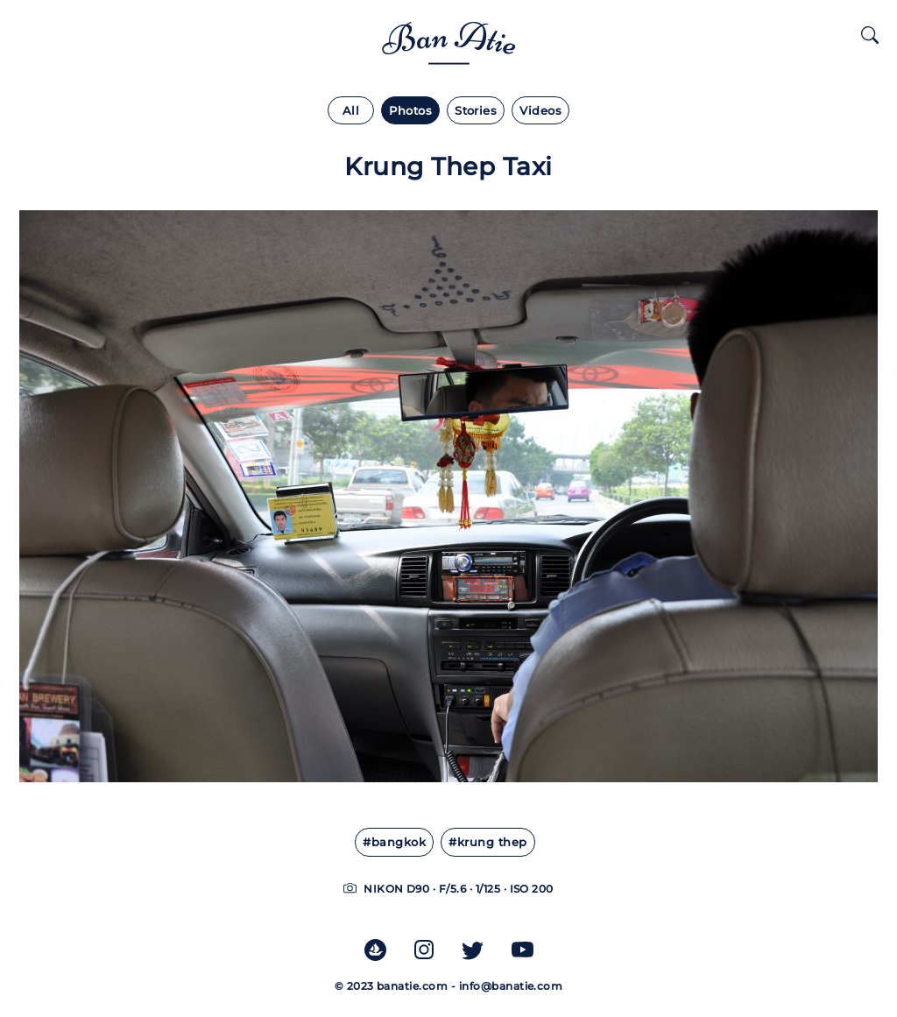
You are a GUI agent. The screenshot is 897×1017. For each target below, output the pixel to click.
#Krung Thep (487, 842)
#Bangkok (394, 842)
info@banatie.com (511, 985)
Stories (476, 110)
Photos (410, 110)
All (351, 110)
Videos (540, 110)
